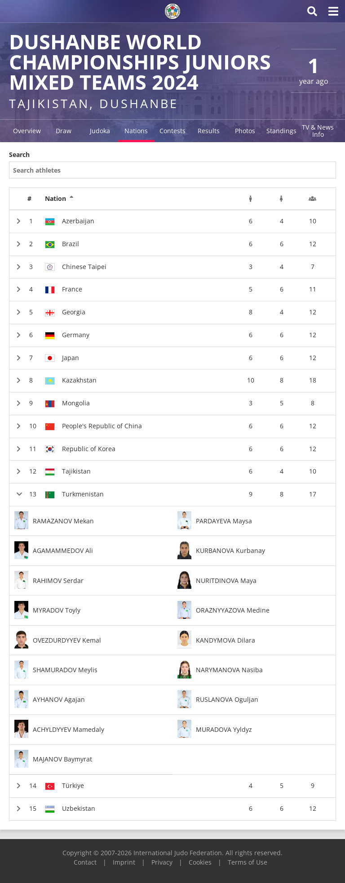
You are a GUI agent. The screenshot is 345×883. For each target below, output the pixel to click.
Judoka (100, 130)
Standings (281, 130)
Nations (136, 130)
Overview (27, 130)
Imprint (124, 862)
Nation (59, 198)
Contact (85, 862)
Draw (63, 130)
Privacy (161, 862)
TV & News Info (318, 131)
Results (209, 130)
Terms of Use (247, 862)
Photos (245, 130)
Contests (172, 130)
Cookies (200, 862)
